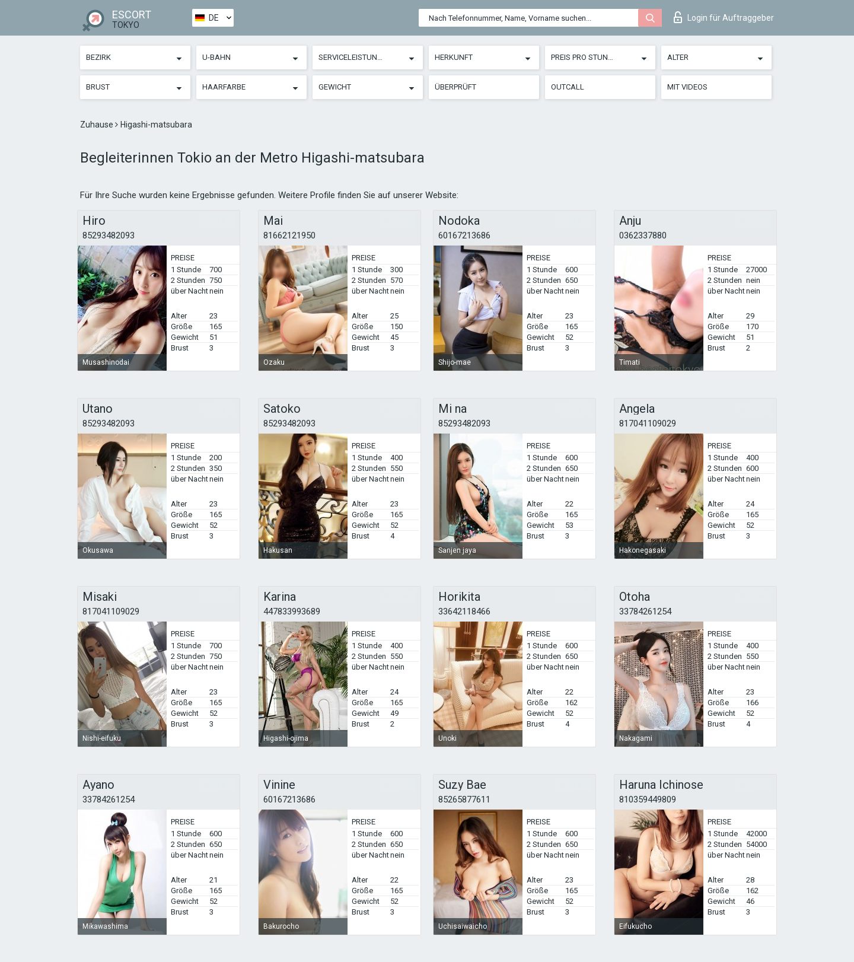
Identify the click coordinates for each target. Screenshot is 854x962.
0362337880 (643, 235)
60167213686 (464, 235)
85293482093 (108, 235)
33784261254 (645, 611)
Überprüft (455, 86)
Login (724, 17)
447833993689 (291, 611)
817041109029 (647, 423)
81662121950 (289, 235)
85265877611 (464, 799)
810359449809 (647, 799)
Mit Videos (687, 86)
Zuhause (97, 124)
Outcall (567, 86)
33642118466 (464, 611)
